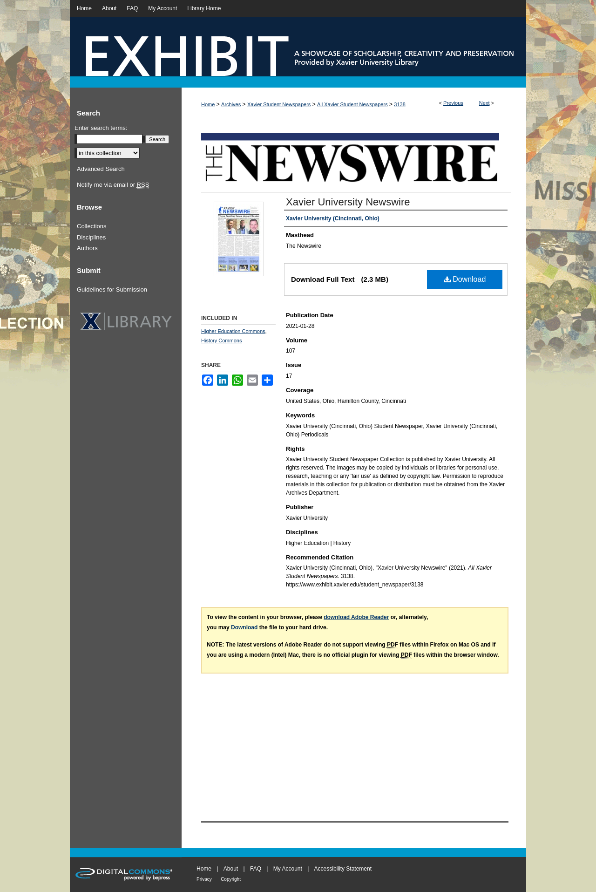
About (231, 868)
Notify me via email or (113, 185)
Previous (453, 103)
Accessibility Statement (343, 868)
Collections (92, 226)
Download (465, 279)
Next (484, 103)
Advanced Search (101, 168)
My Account (287, 868)
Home (208, 104)
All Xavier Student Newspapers (352, 104)
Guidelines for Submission (112, 289)
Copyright (231, 879)
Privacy (204, 879)
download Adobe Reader (356, 617)
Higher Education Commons (233, 331)
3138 (399, 104)
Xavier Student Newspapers (279, 104)
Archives (231, 104)
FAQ (255, 868)
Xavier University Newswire (348, 202)
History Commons (221, 340)
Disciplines (91, 237)
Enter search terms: (100, 127)
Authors (87, 248)
